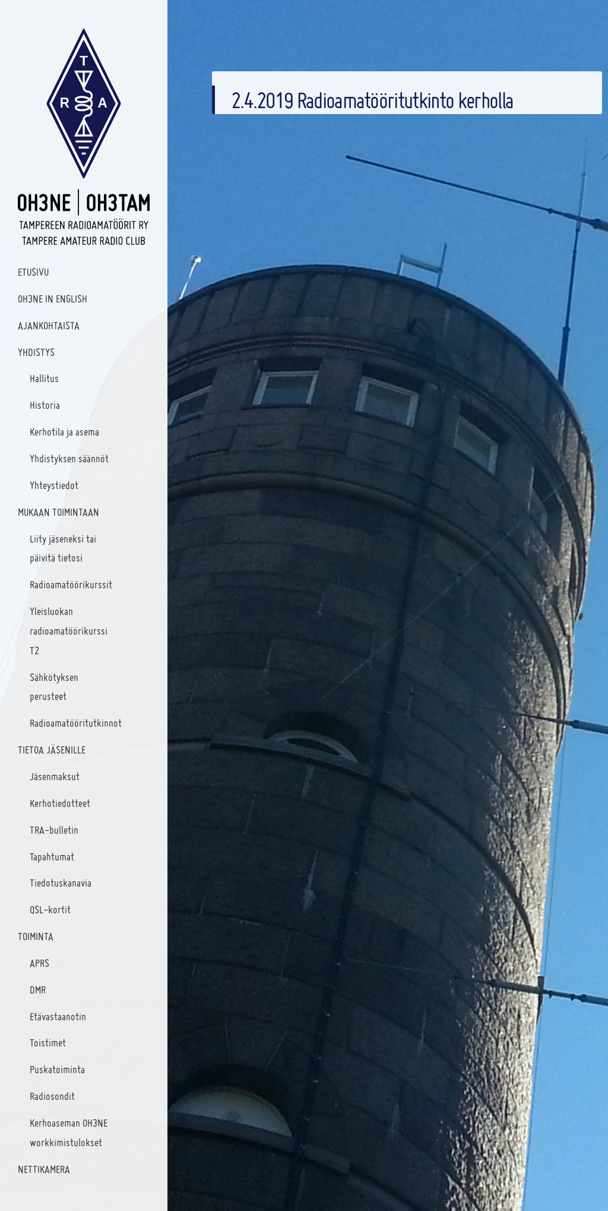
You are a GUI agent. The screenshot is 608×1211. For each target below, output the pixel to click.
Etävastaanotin (58, 1016)
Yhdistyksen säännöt (69, 458)
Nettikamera (44, 1169)
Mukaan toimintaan (58, 512)
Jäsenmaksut (55, 776)
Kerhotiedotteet (60, 803)
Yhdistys (36, 352)
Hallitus (44, 378)
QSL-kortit (50, 909)
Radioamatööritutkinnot (76, 723)
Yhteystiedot (54, 485)
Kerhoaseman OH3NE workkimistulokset (68, 1133)
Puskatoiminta (57, 1069)
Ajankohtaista (49, 325)
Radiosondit (52, 1096)
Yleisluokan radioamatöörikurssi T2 (68, 631)
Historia (45, 405)
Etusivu (33, 272)
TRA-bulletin (54, 830)
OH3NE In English (52, 298)
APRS (39, 963)
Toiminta (35, 936)
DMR (38, 989)
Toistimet (48, 1042)
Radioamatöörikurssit (71, 584)
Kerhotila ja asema (64, 431)
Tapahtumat (52, 856)
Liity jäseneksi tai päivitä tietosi (63, 548)
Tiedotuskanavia (60, 882)
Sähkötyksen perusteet (54, 687)
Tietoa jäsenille (52, 749)
